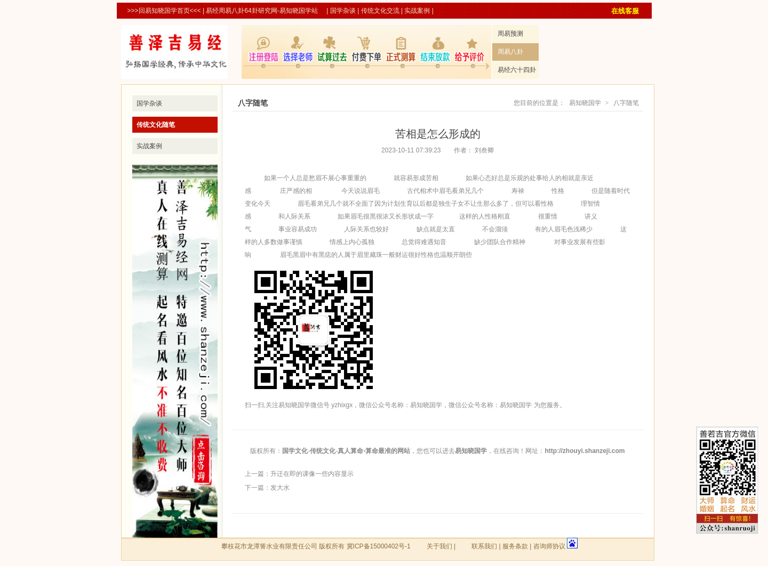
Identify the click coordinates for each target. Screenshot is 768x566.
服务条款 (515, 546)
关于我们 (439, 546)
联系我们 (484, 546)
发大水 (280, 487)
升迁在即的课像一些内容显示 (312, 474)
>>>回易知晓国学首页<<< (164, 10)
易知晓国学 (585, 103)
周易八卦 (510, 51)
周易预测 (510, 33)
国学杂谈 (343, 10)
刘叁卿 (484, 150)
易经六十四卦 (517, 70)
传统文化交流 (380, 10)
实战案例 (417, 10)
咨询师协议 (549, 546)
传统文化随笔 (156, 124)
